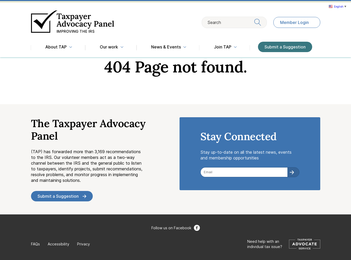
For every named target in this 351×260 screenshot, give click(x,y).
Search (234, 22)
